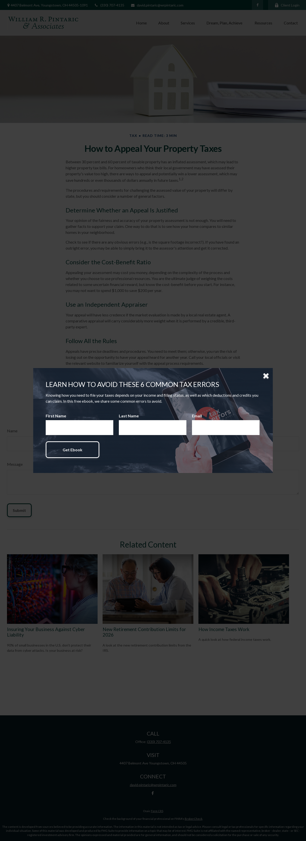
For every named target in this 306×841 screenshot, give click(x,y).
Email (197, 415)
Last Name (129, 415)
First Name (56, 415)
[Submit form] (72, 449)
